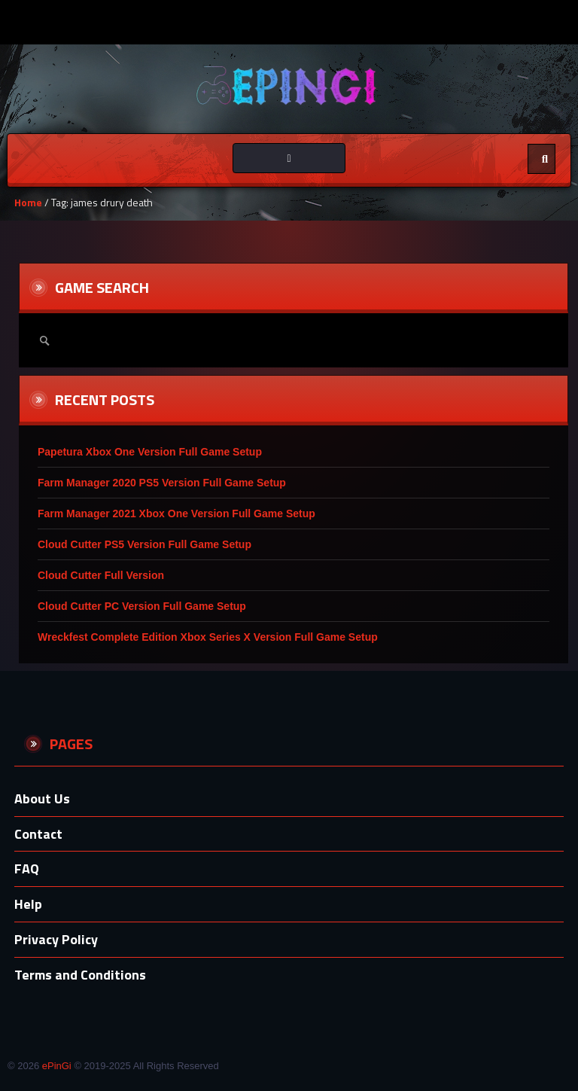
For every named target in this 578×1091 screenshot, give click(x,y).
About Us (42, 798)
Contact (38, 834)
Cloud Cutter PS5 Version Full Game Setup (144, 544)
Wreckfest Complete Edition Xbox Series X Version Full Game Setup (208, 637)
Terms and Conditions (80, 975)
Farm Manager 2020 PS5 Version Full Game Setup (162, 483)
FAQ (26, 868)
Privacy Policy (56, 939)
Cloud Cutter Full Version (101, 575)
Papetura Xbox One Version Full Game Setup (150, 452)
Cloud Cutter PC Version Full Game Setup (142, 606)
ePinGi (56, 1065)
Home (28, 202)
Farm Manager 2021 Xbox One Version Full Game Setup (176, 513)
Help (28, 904)
